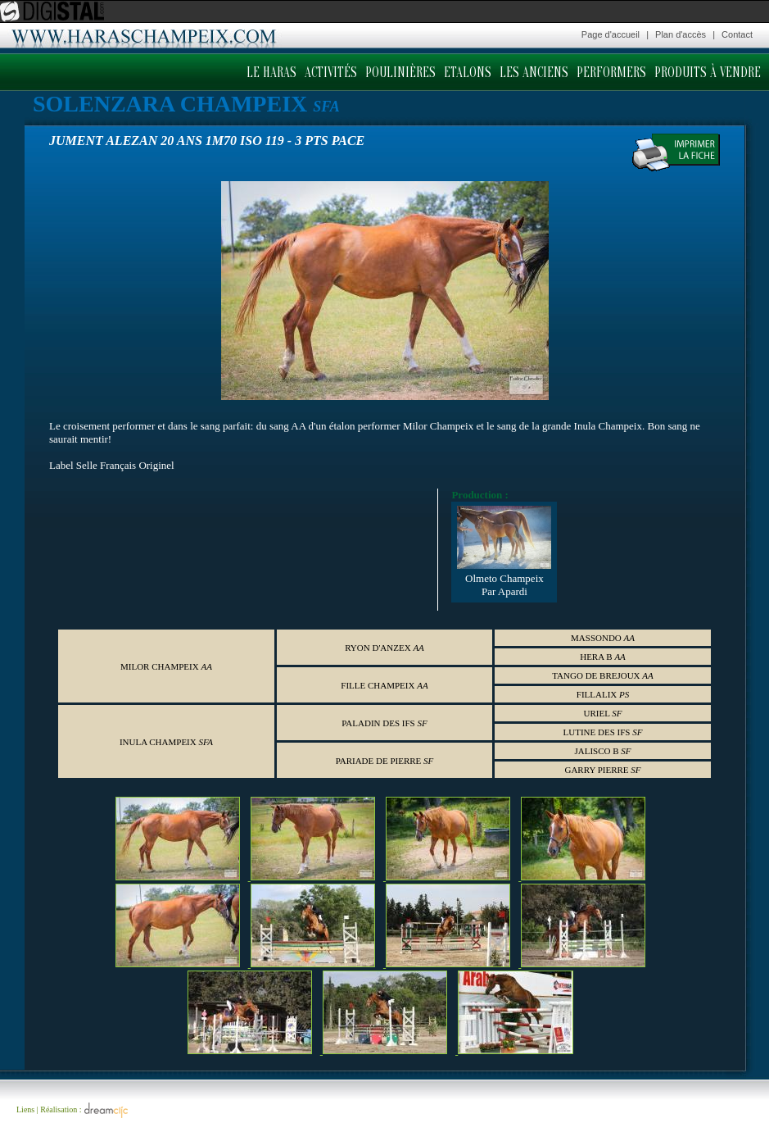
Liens (25, 1109)
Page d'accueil (610, 34)
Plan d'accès (680, 34)
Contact (737, 34)
